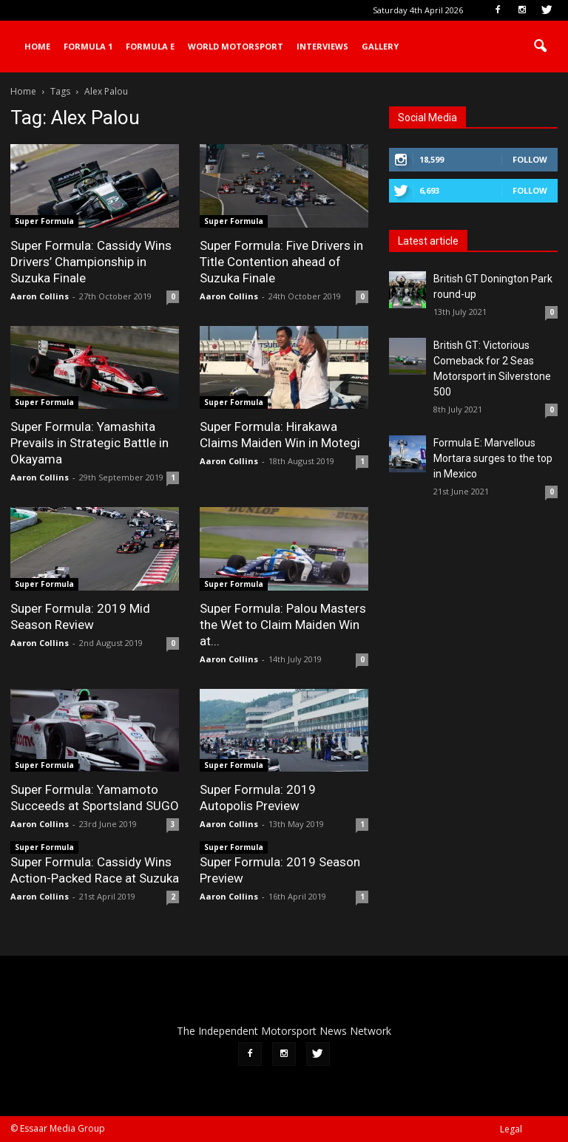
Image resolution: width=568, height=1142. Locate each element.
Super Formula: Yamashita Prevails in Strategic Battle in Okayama (89, 442)
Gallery (380, 46)
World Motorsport (235, 46)
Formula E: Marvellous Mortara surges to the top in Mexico (492, 458)
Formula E (150, 46)
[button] (540, 46)
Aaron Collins (39, 296)
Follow (530, 159)
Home (37, 46)
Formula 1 (88, 46)
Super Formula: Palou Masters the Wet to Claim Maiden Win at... (283, 624)
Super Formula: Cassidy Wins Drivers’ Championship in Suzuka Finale (91, 261)
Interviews (322, 46)
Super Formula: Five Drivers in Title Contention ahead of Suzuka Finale (281, 261)
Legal (511, 1129)
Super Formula (44, 221)
